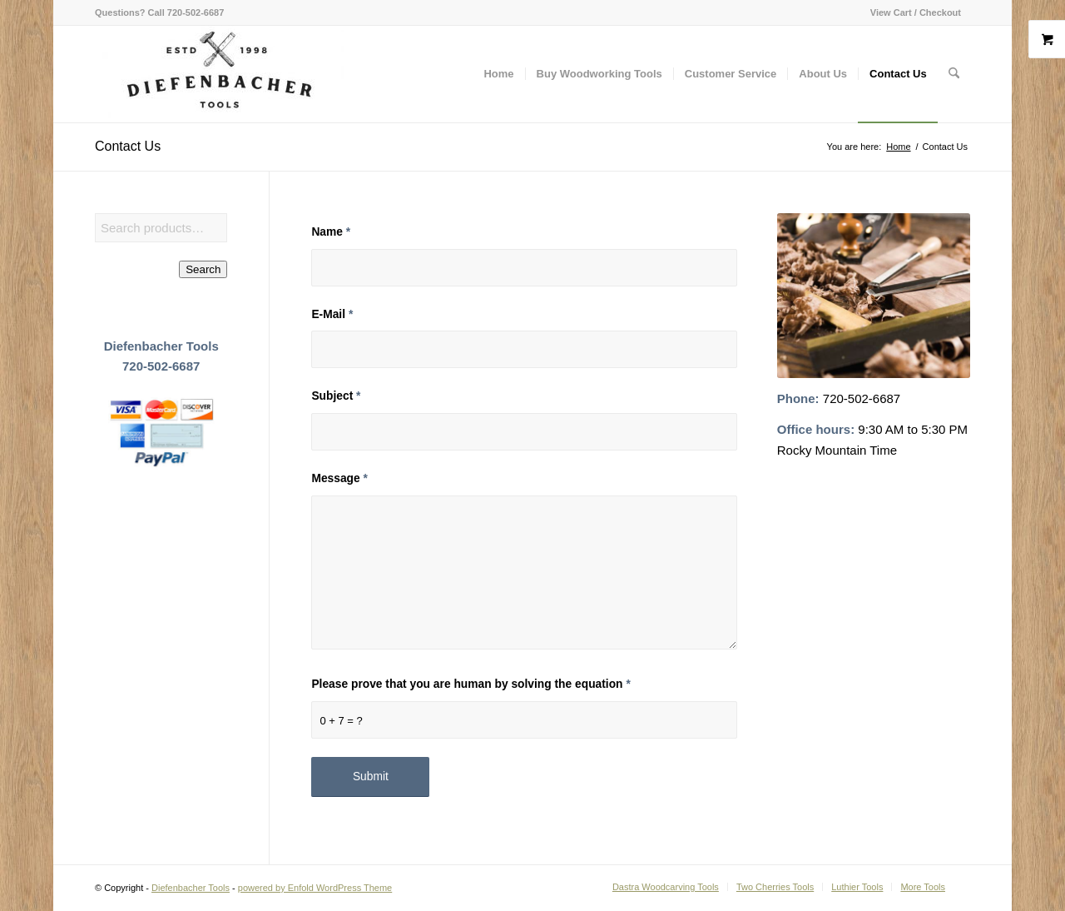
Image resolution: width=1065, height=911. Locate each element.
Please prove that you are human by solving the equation (470, 684)
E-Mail (332, 314)
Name (330, 232)
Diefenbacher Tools (190, 888)
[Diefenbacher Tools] (219, 74)
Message (339, 478)
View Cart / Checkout (915, 12)
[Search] (954, 74)
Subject (335, 396)
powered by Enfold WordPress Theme (315, 888)
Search (203, 269)
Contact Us (128, 146)
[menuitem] (911, 12)
